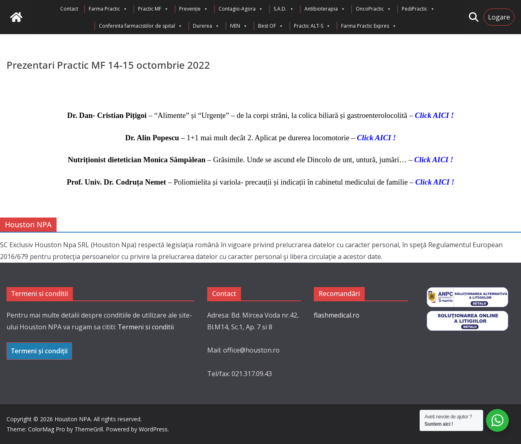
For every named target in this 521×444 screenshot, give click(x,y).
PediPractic (418, 9)
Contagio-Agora (241, 9)
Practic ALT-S (312, 26)
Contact (69, 8)
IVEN (238, 26)
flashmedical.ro (336, 315)
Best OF (270, 26)
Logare (499, 17)
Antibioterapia (324, 9)
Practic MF (153, 9)
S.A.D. (284, 9)
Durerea (206, 26)
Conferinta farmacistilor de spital (140, 26)
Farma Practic (108, 9)
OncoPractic (373, 9)
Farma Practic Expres (368, 26)
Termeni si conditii (146, 326)
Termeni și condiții (39, 350)
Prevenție (193, 9)
